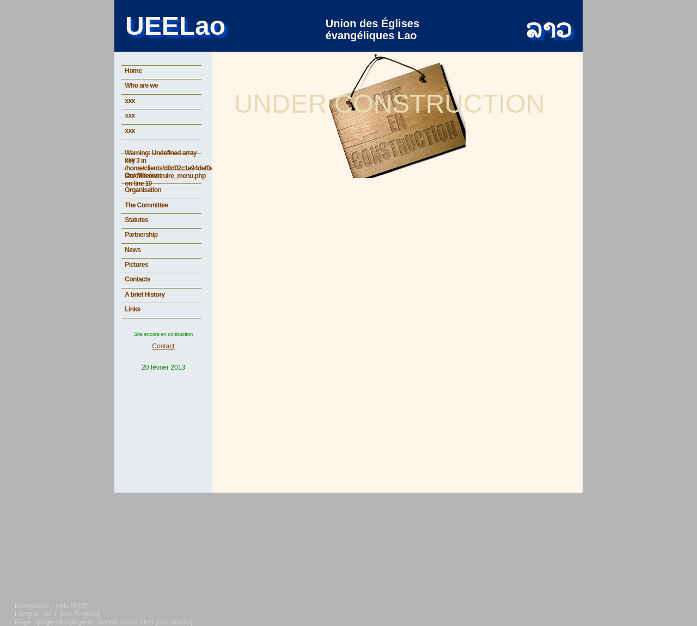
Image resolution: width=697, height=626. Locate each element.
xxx (129, 101)
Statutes (136, 220)
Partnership (141, 234)
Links (132, 309)
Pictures (136, 264)
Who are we (141, 85)
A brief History (144, 294)
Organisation (143, 190)
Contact (163, 346)
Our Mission (142, 175)
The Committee (146, 205)
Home (133, 71)
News (132, 250)
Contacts (137, 279)
